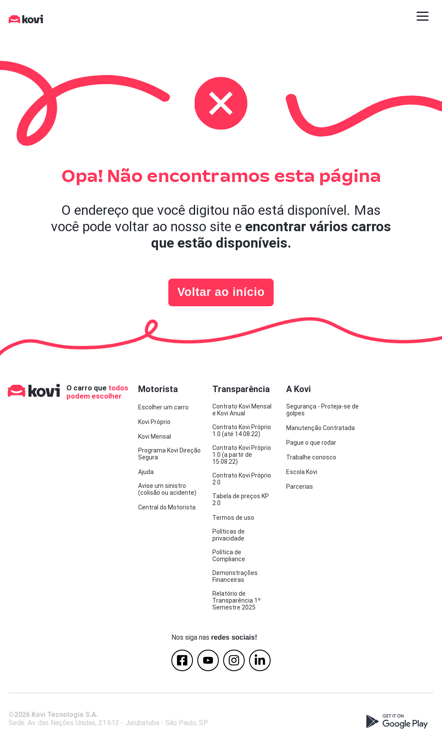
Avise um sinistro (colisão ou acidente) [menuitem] (167, 489)
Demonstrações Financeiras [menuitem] (235, 576)
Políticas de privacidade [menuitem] (228, 535)
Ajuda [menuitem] (146, 471)
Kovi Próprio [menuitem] (154, 421)
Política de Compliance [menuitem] (228, 555)
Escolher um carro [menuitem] (163, 407)
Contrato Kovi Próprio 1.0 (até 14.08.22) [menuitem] (241, 430)
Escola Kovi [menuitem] (301, 471)
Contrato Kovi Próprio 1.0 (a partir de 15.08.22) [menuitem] (241, 454)
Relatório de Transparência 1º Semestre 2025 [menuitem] (236, 600)
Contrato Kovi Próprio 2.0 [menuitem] (241, 479)
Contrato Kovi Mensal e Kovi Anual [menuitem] (242, 410)
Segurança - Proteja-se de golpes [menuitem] (322, 410)
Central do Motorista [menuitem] (167, 507)
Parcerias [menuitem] (299, 486)
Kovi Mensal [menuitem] (154, 436)
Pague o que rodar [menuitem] (311, 442)
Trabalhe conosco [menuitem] (311, 457)
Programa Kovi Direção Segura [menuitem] (169, 454)
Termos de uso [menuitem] (233, 517)
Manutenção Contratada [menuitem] (320, 427)
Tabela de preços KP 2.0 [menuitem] (240, 499)
